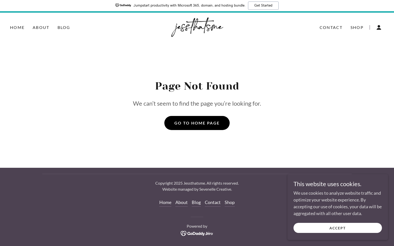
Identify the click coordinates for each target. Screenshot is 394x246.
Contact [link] (331, 27)
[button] (379, 27)
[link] (197, 26)
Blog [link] (64, 27)
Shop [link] (357, 27)
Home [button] (165, 202)
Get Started (263, 5)
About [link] (41, 27)
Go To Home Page (197, 122)
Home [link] (17, 27)
